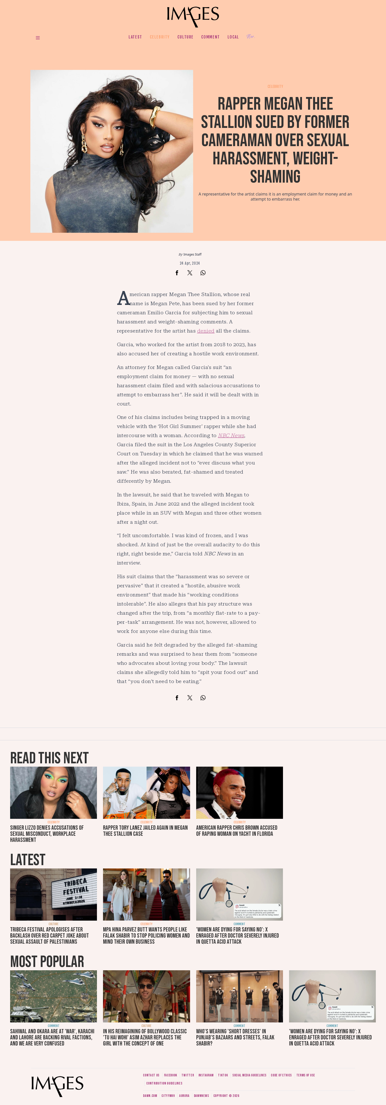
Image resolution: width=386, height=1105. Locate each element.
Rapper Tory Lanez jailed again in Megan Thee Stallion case (145, 831)
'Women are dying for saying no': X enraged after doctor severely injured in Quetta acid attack (237, 935)
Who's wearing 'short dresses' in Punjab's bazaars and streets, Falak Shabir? (235, 1037)
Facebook (170, 1075)
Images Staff (192, 254)
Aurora (184, 1096)
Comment (210, 37)
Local (233, 37)
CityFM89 (168, 1096)
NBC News (231, 435)
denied (206, 331)
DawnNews (201, 1096)
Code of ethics (281, 1075)
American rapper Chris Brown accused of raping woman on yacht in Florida (236, 831)
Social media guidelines (249, 1075)
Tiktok (223, 1075)
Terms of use (305, 1075)
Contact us (151, 1075)
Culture (185, 37)
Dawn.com (150, 1096)
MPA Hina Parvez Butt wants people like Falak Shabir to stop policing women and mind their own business (146, 935)
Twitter (187, 1075)
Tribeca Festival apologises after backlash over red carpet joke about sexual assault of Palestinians (49, 935)
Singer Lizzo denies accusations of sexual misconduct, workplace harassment (47, 834)
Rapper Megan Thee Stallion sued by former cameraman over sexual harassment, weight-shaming (275, 140)
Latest (135, 37)
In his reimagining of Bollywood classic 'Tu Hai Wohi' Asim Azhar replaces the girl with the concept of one (145, 1037)
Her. (251, 37)
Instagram (206, 1075)
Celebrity (160, 37)
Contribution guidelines (164, 1083)
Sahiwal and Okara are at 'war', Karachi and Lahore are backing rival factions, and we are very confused (52, 1037)
